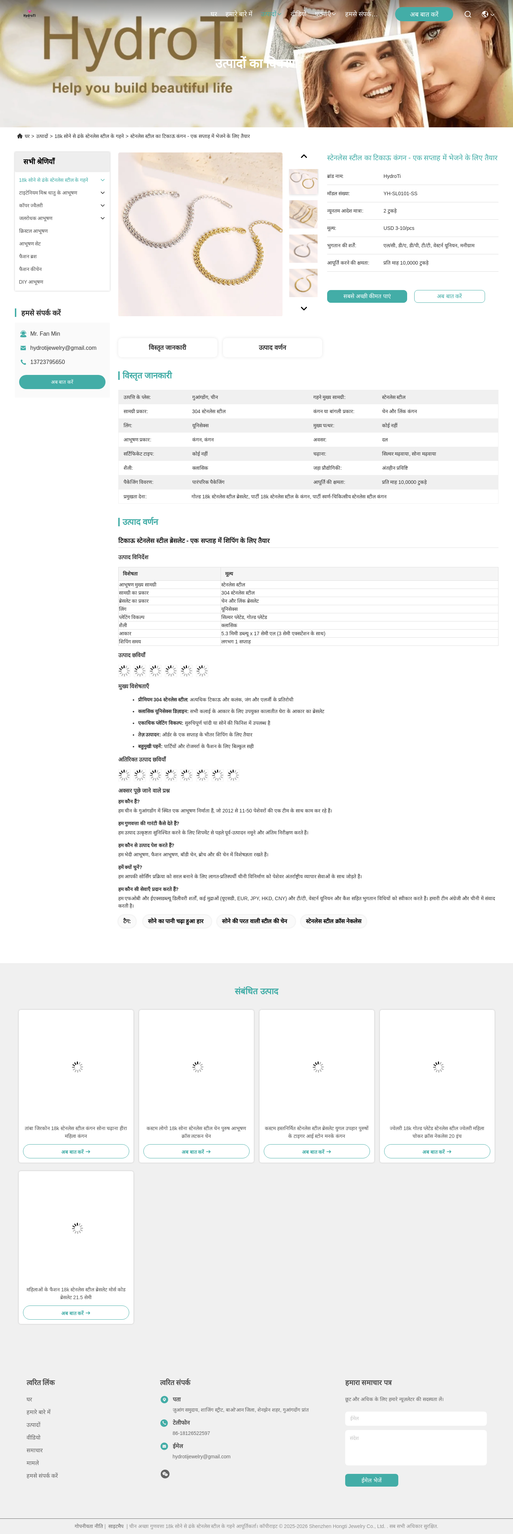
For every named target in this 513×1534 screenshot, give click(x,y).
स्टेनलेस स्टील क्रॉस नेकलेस (333, 921)
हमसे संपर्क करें (362, 14)
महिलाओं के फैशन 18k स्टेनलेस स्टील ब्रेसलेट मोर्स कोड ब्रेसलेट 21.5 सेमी (76, 1293)
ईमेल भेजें (371, 1480)
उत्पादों (271, 14)
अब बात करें (424, 14)
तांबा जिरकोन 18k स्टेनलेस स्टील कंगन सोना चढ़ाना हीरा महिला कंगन (76, 1132)
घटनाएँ (326, 14)
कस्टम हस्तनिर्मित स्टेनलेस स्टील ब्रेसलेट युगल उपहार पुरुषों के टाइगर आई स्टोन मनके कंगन (316, 1132)
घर (214, 14)
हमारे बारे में (239, 14)
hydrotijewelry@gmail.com (63, 348)
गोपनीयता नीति (89, 1526)
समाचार (35, 1450)
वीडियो (299, 14)
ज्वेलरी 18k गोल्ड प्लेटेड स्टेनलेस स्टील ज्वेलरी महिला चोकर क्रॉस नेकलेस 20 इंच (437, 1132)
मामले (33, 1463)
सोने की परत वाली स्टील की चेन (254, 921)
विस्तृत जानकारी (167, 347)
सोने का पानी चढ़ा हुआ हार (175, 921)
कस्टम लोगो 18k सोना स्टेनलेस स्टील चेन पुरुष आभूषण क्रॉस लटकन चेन (196, 1132)
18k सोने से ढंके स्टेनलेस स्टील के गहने (89, 136)
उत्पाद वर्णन (272, 347)
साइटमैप (116, 1526)
